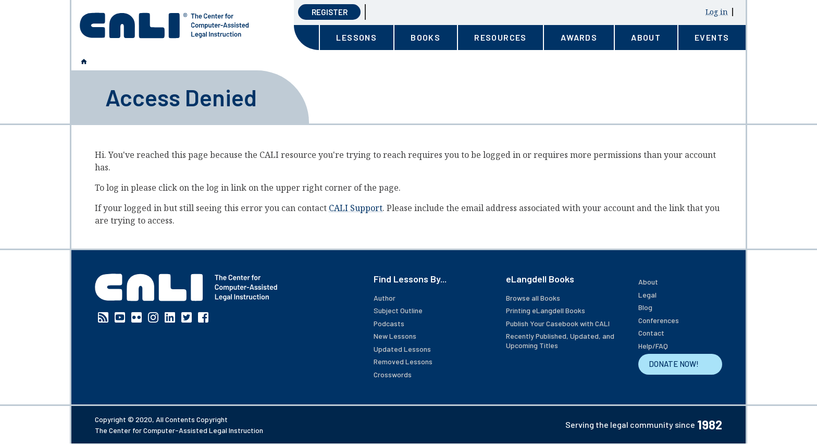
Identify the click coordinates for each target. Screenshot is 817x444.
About (648, 281)
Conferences (658, 320)
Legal (647, 294)
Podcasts (389, 323)
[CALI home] (164, 25)
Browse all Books (533, 297)
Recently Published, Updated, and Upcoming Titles (560, 340)
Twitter (186, 317)
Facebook (203, 317)
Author (384, 297)
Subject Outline (398, 310)
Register (330, 12)
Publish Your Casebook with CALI (558, 323)
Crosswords (393, 374)
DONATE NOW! (674, 363)
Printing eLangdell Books (545, 310)
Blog (645, 307)
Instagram (153, 317)
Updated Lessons (402, 348)
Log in (716, 12)
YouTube (120, 317)
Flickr (136, 317)
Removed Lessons (403, 361)
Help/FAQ (653, 345)
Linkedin (170, 317)
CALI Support (355, 208)
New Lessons (395, 335)
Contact (651, 332)
